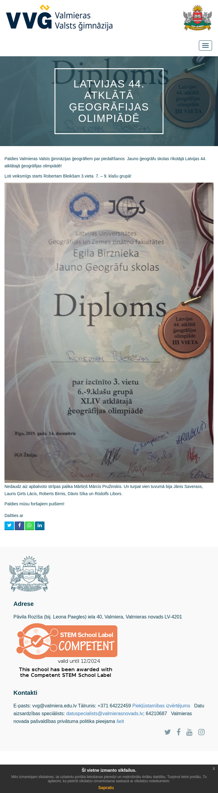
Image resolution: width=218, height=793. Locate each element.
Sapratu (106, 787)
